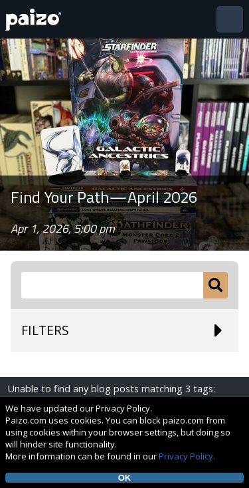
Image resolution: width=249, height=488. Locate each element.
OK (124, 478)
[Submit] (215, 285)
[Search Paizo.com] (112, 285)
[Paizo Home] (36, 20)
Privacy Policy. (187, 456)
